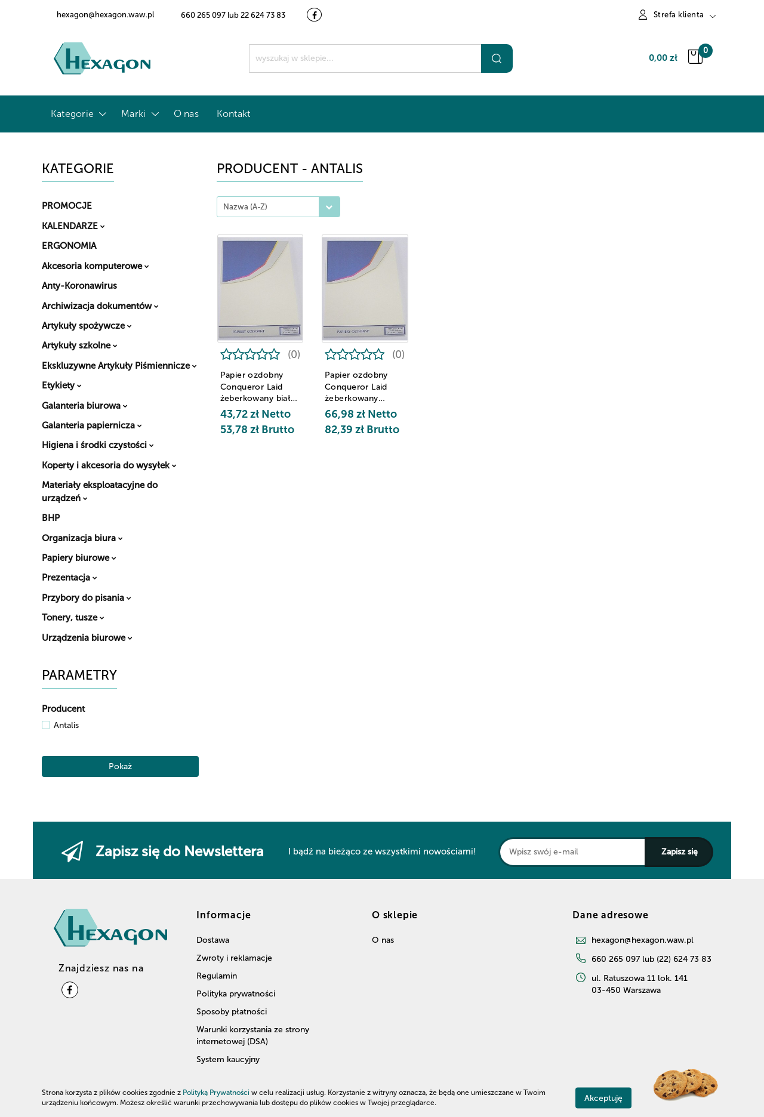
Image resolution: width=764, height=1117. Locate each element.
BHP (51, 518)
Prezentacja (69, 577)
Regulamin (216, 976)
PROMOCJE (67, 205)
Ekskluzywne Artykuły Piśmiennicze (119, 365)
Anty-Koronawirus (79, 285)
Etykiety (62, 385)
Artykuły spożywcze (87, 325)
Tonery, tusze (73, 617)
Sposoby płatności (231, 1012)
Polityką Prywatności (216, 1092)
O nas (186, 113)
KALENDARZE (73, 226)
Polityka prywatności (235, 994)
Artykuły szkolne (80, 345)
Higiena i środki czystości (98, 445)
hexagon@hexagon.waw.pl (643, 940)
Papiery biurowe (79, 558)
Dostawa (212, 940)
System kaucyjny (228, 1059)
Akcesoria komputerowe (95, 266)
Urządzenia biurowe (87, 637)
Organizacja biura (82, 538)
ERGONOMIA (69, 245)
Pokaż (120, 766)
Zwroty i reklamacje (234, 958)
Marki (138, 113)
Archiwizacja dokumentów (100, 306)
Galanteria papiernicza (92, 425)
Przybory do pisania (86, 598)
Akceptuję (603, 1098)
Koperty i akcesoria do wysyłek (109, 465)
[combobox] (278, 206)
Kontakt (234, 113)
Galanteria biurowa (85, 405)
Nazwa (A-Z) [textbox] (245, 206)
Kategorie (77, 113)
